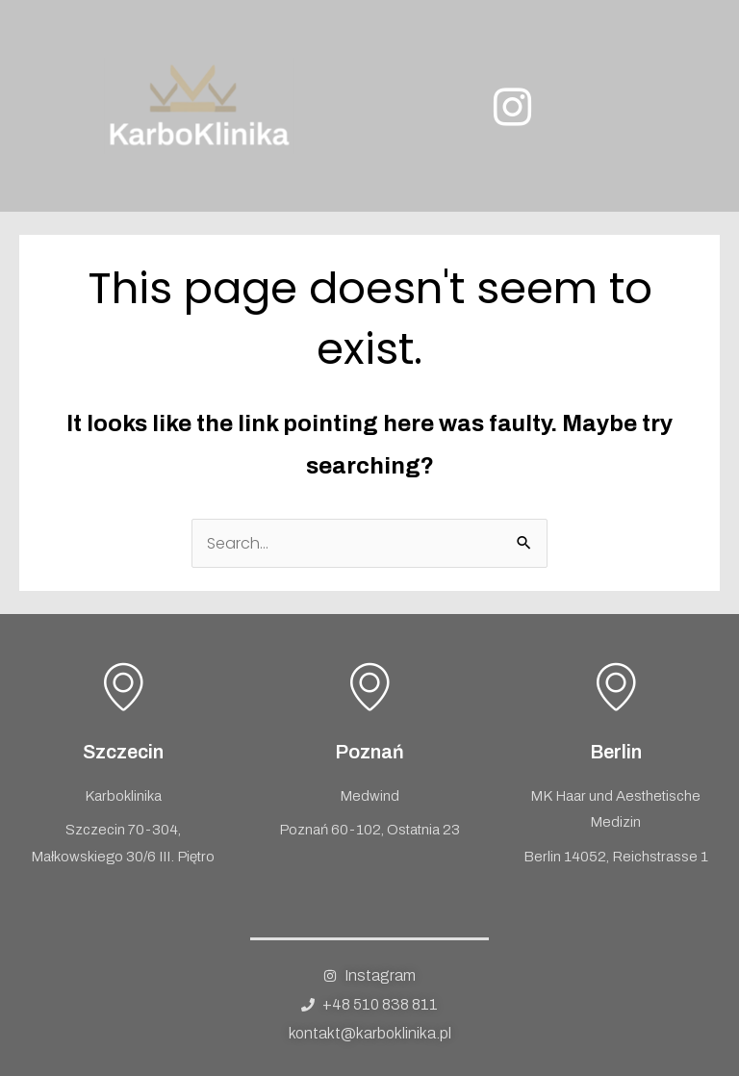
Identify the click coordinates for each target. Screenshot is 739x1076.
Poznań (369, 751)
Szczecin (123, 751)
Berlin (616, 751)
